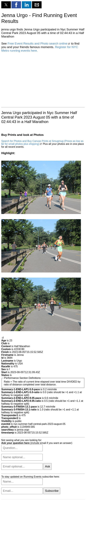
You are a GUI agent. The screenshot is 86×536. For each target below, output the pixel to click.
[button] (6, 4)
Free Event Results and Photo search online (37, 43)
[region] (30, 79)
